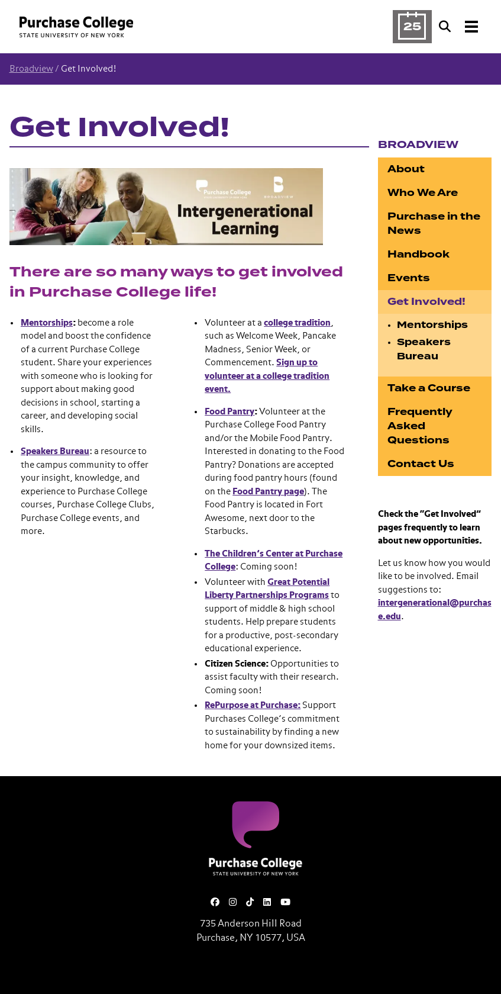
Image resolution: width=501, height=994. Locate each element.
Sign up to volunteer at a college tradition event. (267, 376)
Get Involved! (426, 301)
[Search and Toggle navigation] (459, 26)
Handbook (418, 254)
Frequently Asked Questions (419, 426)
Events (408, 278)
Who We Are (422, 192)
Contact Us (420, 463)
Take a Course (428, 388)
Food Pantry (229, 411)
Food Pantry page (268, 491)
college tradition (297, 323)
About (406, 169)
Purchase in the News (433, 223)
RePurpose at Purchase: (252, 705)
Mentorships (47, 323)
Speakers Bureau (55, 451)
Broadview (31, 69)
